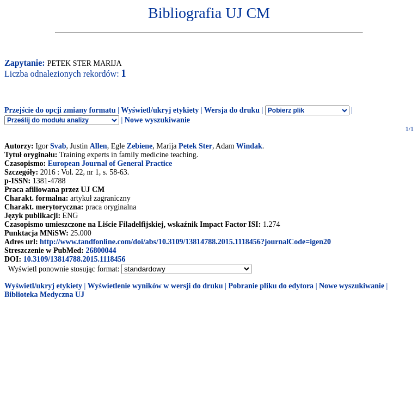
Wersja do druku (232, 110)
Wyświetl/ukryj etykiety (160, 110)
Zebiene (139, 146)
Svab (58, 146)
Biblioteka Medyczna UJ (44, 294)
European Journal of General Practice (110, 163)
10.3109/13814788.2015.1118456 (74, 259)
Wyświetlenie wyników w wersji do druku (155, 286)
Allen (98, 146)
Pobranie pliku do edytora (271, 286)
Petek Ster (195, 146)
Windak (249, 146)
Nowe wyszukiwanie (157, 120)
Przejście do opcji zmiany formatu (60, 110)
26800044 (100, 250)
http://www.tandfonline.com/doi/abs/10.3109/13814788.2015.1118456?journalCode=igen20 (185, 242)
